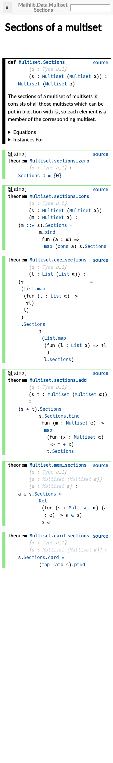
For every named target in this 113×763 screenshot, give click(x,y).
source (100, 62)
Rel (43, 501)
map (48, 246)
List (47, 274)
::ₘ (30, 225)
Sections (29, 175)
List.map (34, 289)
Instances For (28, 139)
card (53, 557)
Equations (24, 132)
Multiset (53, 76)
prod (79, 564)
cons (63, 246)
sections (60, 359)
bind (49, 232)
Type (47, 69)
